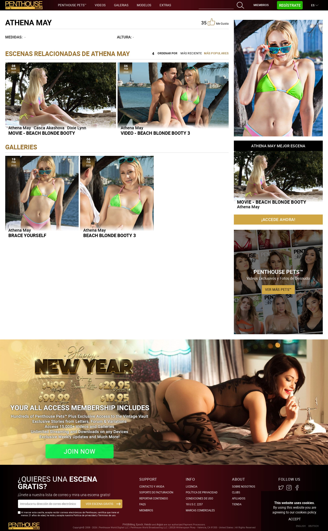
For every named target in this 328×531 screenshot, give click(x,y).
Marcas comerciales (200, 510)
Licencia (191, 486)
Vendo (147, 524)
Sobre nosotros (243, 486)
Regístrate (290, 5)
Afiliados (238, 498)
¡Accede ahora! (278, 219)
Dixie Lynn (76, 128)
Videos (100, 5)
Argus (159, 524)
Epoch (139, 524)
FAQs (142, 504)
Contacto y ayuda (151, 486)
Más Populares (216, 53)
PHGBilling (129, 524)
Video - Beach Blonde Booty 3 (155, 133)
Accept (294, 519)
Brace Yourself (27, 235)
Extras (165, 5)
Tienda (236, 504)
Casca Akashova (49, 128)
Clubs (236, 492)
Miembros (261, 5)
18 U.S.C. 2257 (194, 504)
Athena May (19, 128)
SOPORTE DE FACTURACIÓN (156, 492)
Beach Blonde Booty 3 (109, 235)
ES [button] (313, 5)
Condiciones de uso (199, 498)
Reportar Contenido (153, 498)
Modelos (144, 5)
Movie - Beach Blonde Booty (41, 133)
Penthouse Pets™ (72, 5)
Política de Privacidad (202, 492)
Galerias (121, 5)
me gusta (218, 21)
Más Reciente (191, 53)
